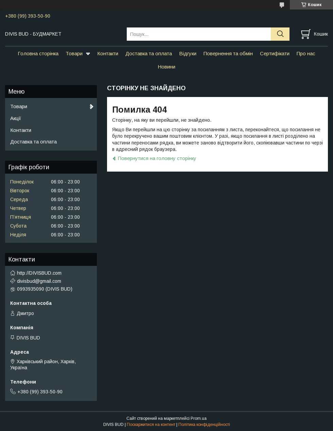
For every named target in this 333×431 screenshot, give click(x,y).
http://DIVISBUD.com (39, 273)
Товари (74, 53)
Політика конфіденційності (204, 424)
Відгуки (187, 53)
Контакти (107, 53)
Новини (166, 67)
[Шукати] (280, 34)
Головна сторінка (38, 53)
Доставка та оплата (148, 53)
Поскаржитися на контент (151, 424)
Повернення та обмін (228, 53)
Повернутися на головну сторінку (157, 158)
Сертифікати (275, 53)
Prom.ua (199, 418)
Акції (15, 118)
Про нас (306, 53)
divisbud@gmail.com (39, 281)
